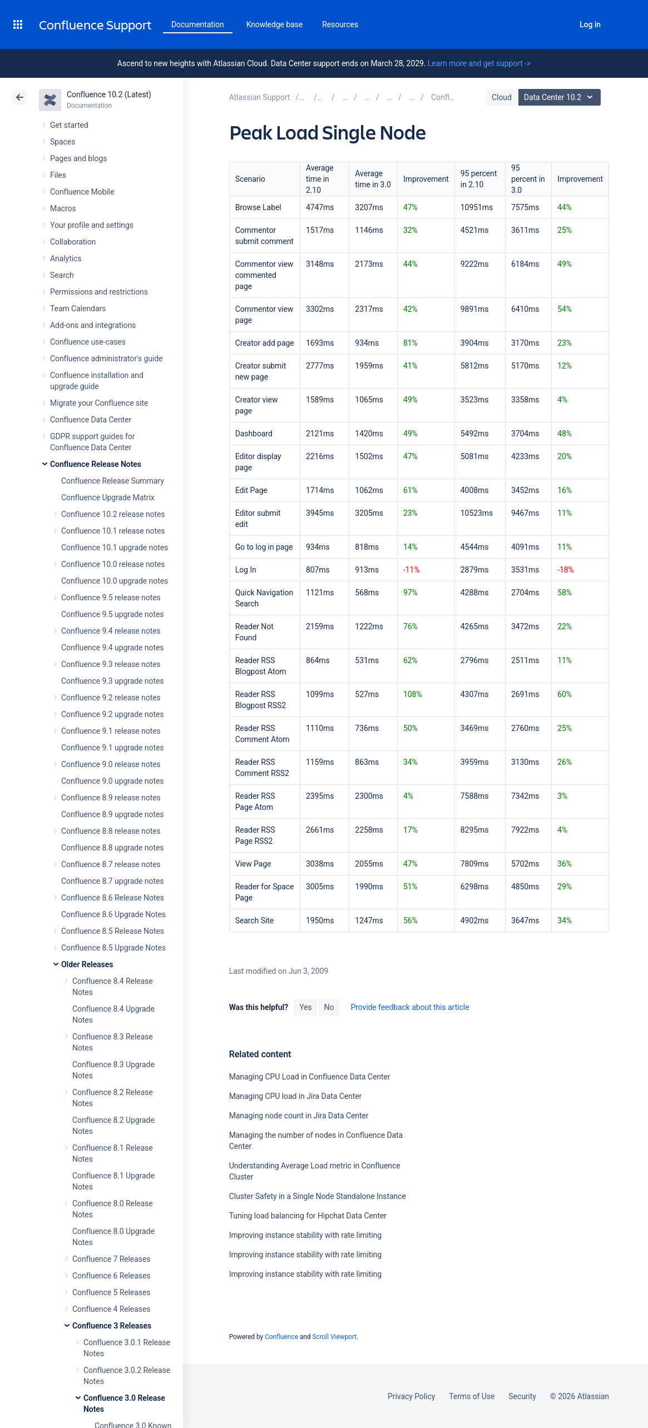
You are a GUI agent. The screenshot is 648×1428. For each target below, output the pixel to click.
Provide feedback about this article (409, 1007)
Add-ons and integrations (93, 325)
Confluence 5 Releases (111, 1292)
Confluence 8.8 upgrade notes (112, 847)
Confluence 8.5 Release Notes (112, 931)
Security (522, 1396)
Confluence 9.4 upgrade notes (112, 647)
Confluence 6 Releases (111, 1275)
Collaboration (73, 241)
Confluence (281, 1337)
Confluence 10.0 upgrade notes (114, 580)
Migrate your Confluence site (99, 403)
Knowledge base (274, 24)
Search (559, 24)
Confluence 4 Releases (111, 1309)
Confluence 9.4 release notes (111, 630)
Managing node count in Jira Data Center (299, 1115)
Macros (63, 208)
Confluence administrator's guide (106, 358)
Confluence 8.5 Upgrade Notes (113, 947)
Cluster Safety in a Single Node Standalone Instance (317, 1196)
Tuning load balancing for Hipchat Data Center (308, 1215)
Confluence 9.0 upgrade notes (112, 781)
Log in (590, 24)
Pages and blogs (78, 158)
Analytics (65, 258)
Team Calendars (78, 308)
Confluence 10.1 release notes (113, 530)
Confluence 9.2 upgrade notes (112, 714)
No (329, 1007)
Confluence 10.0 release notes (113, 564)
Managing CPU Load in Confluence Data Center (309, 1076)
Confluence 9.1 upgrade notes (112, 747)
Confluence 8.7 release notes (111, 864)
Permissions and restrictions (99, 291)
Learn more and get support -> (479, 63)
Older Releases (87, 964)
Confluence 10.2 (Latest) (109, 94)
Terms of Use (471, 1396)
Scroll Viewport (334, 1337)
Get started (69, 125)
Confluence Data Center (90, 419)
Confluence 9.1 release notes (111, 731)
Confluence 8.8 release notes (111, 831)
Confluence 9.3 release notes (111, 664)
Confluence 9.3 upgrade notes (112, 680)
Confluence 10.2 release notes (113, 514)
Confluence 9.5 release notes (111, 597)
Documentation (197, 24)
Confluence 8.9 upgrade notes (112, 814)
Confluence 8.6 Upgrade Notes (113, 914)
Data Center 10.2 (561, 97)
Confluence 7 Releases (111, 1259)
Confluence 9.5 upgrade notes (112, 614)
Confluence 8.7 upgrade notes (112, 881)
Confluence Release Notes (95, 464)
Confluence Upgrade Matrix (108, 497)
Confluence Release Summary (112, 480)
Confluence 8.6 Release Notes (112, 897)
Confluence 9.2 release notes (111, 697)
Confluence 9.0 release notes (111, 764)
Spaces (62, 141)
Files (58, 175)
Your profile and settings (91, 225)
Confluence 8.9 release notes (111, 797)
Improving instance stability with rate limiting (305, 1235)
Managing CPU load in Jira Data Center (295, 1096)
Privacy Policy (411, 1396)
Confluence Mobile (82, 191)
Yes (305, 1007)
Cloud (502, 97)
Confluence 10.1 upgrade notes (114, 547)
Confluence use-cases (88, 341)
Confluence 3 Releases (111, 1325)
